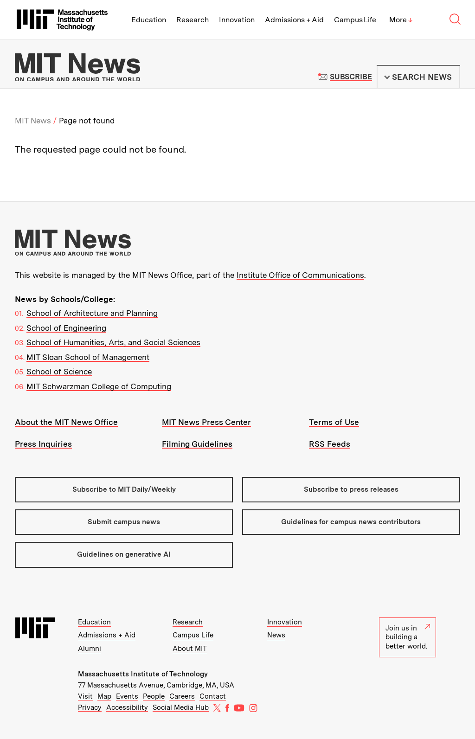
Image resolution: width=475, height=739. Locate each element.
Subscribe (351, 76)
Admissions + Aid (294, 19)
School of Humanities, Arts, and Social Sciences (113, 342)
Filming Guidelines (197, 444)
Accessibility (127, 707)
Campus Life (355, 19)
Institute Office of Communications (300, 275)
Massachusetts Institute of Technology (143, 674)
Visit (85, 696)
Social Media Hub (181, 707)
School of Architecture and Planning (92, 313)
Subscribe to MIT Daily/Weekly (124, 489)
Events (127, 696)
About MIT (190, 648)
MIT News (33, 120)
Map (104, 696)
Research (192, 19)
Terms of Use (334, 422)
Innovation (237, 19)
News (276, 635)
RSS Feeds (329, 444)
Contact (212, 696)
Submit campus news (124, 522)
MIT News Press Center (206, 422)
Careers (182, 696)
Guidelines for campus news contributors (351, 522)
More (400, 19)
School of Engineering (66, 328)
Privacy (90, 707)
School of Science (59, 371)
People (154, 696)
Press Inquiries (43, 444)
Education (148, 19)
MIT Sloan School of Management (87, 357)
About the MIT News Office (66, 422)
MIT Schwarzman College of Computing (98, 386)
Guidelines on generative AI (124, 554)
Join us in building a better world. (407, 637)
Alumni (89, 648)
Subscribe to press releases (351, 489)
